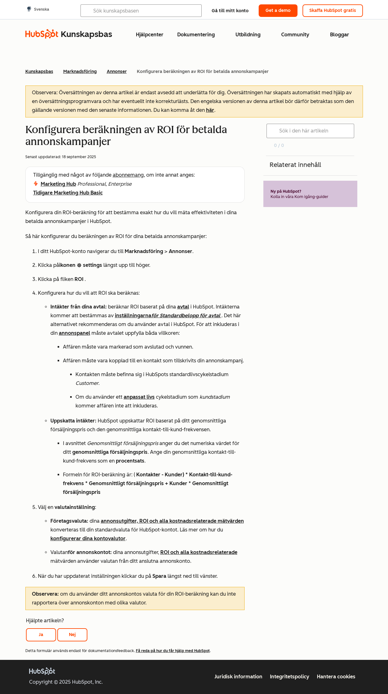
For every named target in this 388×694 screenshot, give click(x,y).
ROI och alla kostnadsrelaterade (198, 552)
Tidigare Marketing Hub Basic (68, 193)
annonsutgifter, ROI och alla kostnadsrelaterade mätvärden (172, 521)
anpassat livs (139, 397)
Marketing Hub (58, 184)
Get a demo (278, 10)
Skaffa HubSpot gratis (332, 10)
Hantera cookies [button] (336, 677)
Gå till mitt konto (230, 10)
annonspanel (74, 333)
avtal (183, 307)
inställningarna (168, 316)
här (210, 110)
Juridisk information (238, 677)
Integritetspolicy (289, 677)
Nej (72, 634)
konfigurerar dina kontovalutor (88, 538)
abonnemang (128, 175)
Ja (41, 634)
